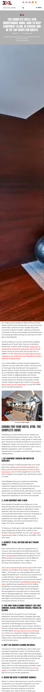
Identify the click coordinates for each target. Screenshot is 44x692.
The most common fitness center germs (17, 567)
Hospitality (15, 33)
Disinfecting (8, 37)
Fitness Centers (18, 37)
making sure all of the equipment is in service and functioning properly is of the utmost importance (20, 469)
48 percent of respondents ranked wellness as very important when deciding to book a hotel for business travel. (22, 356)
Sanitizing (25, 38)
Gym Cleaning (27, 37)
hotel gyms (36, 37)
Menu (40, 7)
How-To (18, 38)
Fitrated (9, 556)
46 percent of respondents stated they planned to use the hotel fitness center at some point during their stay (21, 349)
